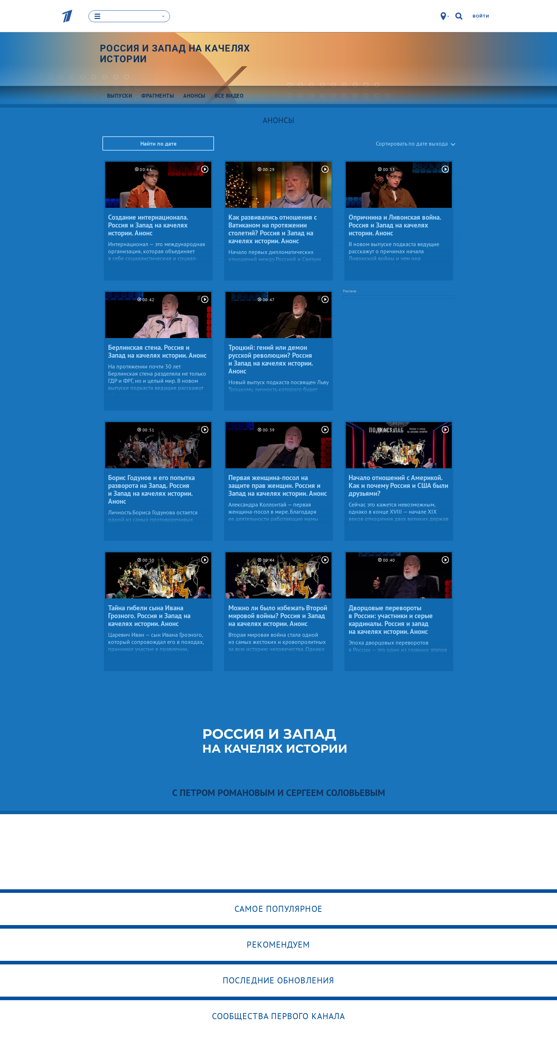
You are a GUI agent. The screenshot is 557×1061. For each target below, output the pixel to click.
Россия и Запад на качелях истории (175, 53)
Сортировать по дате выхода (412, 143)
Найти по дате (158, 143)
